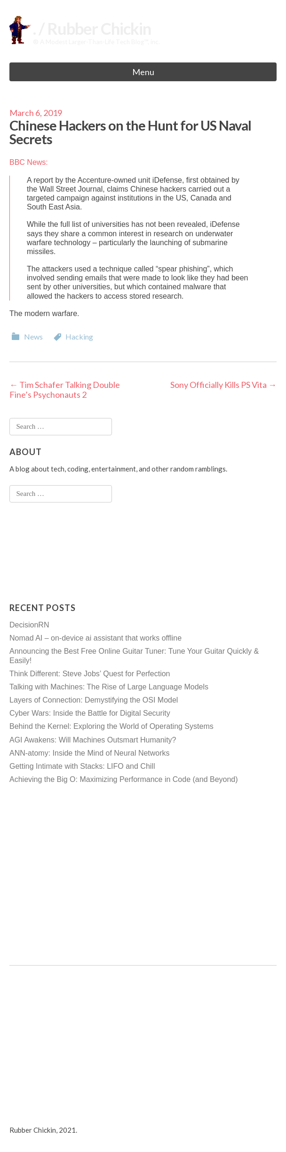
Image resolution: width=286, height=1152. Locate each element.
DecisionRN (29, 625)
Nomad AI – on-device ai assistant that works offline (95, 638)
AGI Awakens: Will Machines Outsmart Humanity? (92, 740)
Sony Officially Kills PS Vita (223, 384)
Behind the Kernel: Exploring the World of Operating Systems (111, 726)
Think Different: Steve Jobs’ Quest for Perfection (89, 674)
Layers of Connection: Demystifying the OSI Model (93, 700)
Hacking (79, 336)
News (33, 336)
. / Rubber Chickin (92, 28)
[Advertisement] (47, 552)
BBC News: (28, 162)
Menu (143, 72)
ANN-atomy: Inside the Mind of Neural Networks (89, 753)
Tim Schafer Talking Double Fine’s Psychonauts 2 (64, 389)
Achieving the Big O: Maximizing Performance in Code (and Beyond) (123, 779)
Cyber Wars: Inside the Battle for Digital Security (89, 713)
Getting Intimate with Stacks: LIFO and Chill (82, 766)
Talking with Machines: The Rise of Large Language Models (108, 687)
